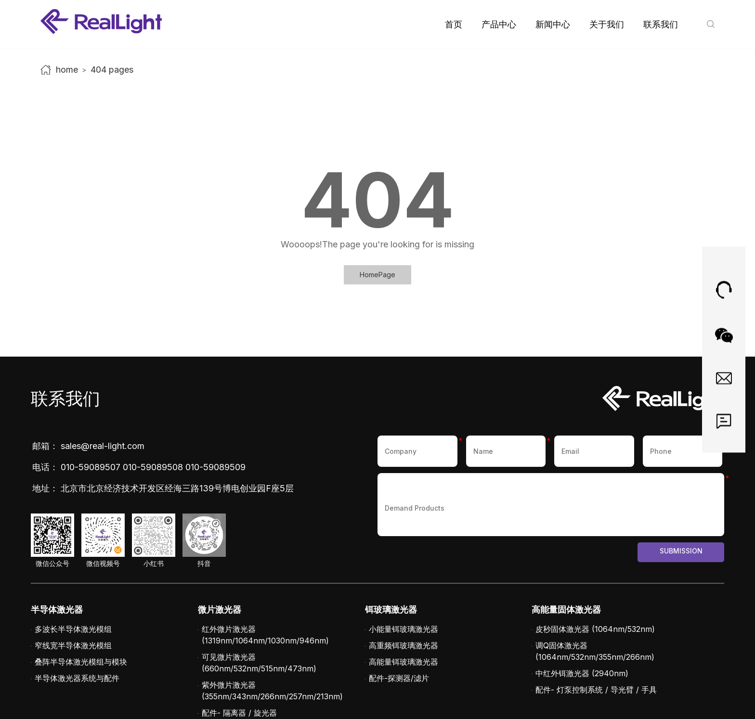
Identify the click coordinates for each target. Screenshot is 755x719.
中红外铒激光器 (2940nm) (581, 673)
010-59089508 (153, 467)
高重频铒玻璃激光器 (403, 645)
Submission (681, 551)
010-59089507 (90, 467)
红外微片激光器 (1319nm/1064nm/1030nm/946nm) (265, 634)
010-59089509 (215, 467)
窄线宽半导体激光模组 (73, 645)
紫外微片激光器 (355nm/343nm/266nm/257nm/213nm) (272, 690)
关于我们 (606, 24)
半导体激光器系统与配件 (77, 678)
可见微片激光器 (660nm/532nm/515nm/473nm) (259, 662)
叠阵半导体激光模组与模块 (81, 662)
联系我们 (660, 24)
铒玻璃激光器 (391, 609)
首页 (453, 24)
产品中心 (499, 24)
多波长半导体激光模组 (73, 629)
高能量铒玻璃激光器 (403, 662)
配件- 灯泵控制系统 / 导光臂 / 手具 (596, 689)
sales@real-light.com (102, 446)
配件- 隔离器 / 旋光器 (239, 713)
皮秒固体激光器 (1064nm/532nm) (595, 629)
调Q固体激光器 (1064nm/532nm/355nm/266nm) (594, 651)
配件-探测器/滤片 (399, 678)
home (67, 69)
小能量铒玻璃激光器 (403, 629)
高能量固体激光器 (566, 609)
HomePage (377, 274)
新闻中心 (552, 24)
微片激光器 (219, 609)
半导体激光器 (57, 609)
